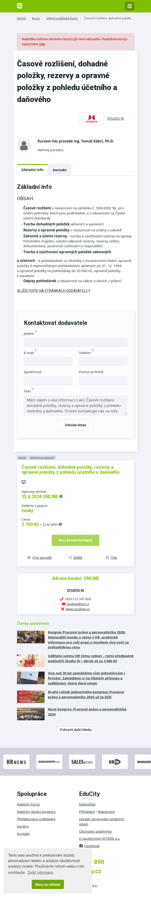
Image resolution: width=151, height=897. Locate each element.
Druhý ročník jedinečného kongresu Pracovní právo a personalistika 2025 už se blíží (86, 694)
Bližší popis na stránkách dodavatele (53, 291)
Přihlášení (87, 811)
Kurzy (36, 18)
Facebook (89, 845)
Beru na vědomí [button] (47, 884)
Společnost (33, 371)
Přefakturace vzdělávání (36, 819)
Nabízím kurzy (28, 804)
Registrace (106, 811)
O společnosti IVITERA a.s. (99, 838)
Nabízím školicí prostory (36, 811)
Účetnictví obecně (42, 458)
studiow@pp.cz (77, 604)
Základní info (32, 169)
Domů (21, 18)
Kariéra (23, 826)
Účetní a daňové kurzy (62, 18)
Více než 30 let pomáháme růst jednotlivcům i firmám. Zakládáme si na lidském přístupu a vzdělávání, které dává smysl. (86, 678)
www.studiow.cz (78, 609)
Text (29, 391)
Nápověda (87, 804)
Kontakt (60, 169)
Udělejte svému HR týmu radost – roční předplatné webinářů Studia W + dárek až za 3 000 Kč (91, 658)
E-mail (30, 352)
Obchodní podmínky (95, 831)
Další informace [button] (40, 872)
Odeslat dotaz (75, 425)
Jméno (30, 333)
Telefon (86, 352)
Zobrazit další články (75, 730)
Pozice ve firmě (91, 371)
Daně (22, 458)
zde (42, 44)
